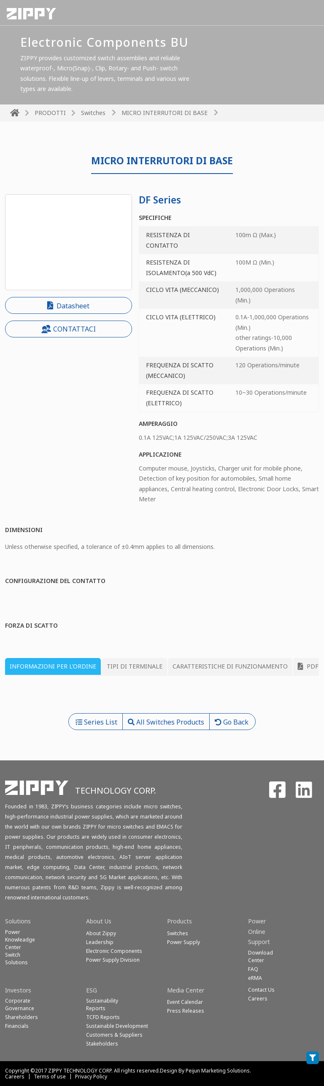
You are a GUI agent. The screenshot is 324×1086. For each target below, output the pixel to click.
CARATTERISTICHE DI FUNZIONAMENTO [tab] (230, 666)
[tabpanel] (162, 697)
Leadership (99, 942)
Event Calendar (185, 1002)
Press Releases (185, 1010)
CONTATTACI (68, 329)
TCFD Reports (103, 1017)
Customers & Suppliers (114, 1034)
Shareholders (21, 1017)
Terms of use (50, 1076)
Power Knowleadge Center (20, 939)
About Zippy (101, 933)
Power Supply (183, 942)
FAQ (253, 969)
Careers (14, 1076)
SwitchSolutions (16, 958)
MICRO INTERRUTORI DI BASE (165, 113)
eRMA (255, 978)
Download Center (260, 956)
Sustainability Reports (102, 1004)
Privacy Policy (91, 1076)
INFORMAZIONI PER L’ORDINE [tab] (53, 666)
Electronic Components (114, 951)
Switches (93, 113)
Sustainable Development (117, 1026)
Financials (17, 1026)
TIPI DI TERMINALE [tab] (134, 666)
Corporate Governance (19, 1004)
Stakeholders (102, 1043)
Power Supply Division (113, 959)
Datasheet (68, 305)
